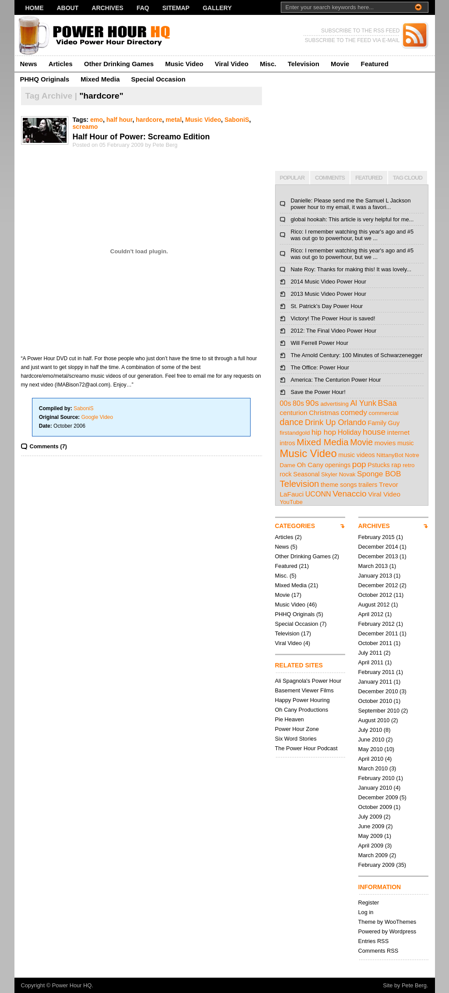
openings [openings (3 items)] (338, 464)
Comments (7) (48, 446)
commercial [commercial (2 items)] (384, 413)
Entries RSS (373, 941)
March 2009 (373, 855)
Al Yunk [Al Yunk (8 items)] (363, 403)
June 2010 (371, 739)
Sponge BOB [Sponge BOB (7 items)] (379, 473)
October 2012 (375, 595)
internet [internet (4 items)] (398, 432)
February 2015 (376, 537)
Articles (61, 63)
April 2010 (371, 758)
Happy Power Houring (302, 700)
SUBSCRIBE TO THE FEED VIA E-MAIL (352, 40)
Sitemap (175, 7)
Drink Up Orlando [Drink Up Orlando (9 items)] (335, 422)
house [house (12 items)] (374, 431)
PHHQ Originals (45, 79)
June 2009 (371, 826)
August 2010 (374, 720)
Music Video (184, 63)
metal (174, 119)
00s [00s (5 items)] (285, 403)
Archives (107, 7)
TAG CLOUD (407, 177)
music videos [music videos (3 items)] (356, 454)
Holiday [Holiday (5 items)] (349, 432)
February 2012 (376, 624)
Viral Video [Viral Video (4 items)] (384, 494)
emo (96, 119)
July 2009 (370, 816)
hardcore (149, 119)
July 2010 (370, 730)
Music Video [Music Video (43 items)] (308, 453)
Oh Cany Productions (302, 709)
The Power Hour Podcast (306, 748)
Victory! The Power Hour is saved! (333, 318)
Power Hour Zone (297, 729)
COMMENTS (330, 177)
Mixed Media (100, 79)
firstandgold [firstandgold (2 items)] (295, 432)
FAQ (143, 7)
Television (303, 63)
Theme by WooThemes (387, 922)
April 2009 (371, 845)
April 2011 (371, 662)
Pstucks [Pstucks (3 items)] (379, 464)
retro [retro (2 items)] (408, 465)
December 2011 (378, 633)
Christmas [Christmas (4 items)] (324, 412)
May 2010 (370, 749)
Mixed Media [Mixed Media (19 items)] (322, 442)
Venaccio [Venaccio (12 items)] (349, 493)
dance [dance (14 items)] (292, 422)
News (28, 63)
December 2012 (378, 585)
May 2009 (370, 836)
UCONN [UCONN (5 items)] (318, 494)
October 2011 (375, 643)
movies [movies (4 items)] (385, 443)
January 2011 (375, 681)
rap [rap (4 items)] (396, 464)
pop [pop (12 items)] (359, 464)
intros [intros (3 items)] (287, 443)
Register (368, 902)
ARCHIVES (374, 525)
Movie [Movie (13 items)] (361, 442)
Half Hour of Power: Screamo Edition (141, 136)
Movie (340, 63)
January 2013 (375, 575)
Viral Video (231, 63)
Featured (374, 63)
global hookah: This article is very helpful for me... (352, 219)
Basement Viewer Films (304, 690)
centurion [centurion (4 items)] (294, 412)
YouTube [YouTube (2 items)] (291, 502)
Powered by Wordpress (387, 931)
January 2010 (375, 787)
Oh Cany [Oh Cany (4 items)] (310, 464)
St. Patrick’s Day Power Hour (327, 306)
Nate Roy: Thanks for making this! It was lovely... (351, 269)
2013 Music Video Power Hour (329, 294)
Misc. (268, 63)
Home (34, 7)
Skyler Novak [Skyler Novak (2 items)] (338, 474)
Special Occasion (158, 79)
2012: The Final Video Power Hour (334, 330)
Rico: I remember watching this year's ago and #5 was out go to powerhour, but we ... (352, 234)
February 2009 (376, 865)
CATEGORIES (295, 525)
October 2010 (375, 701)
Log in (366, 912)
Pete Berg (414, 985)
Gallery (217, 7)
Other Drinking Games (119, 63)
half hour (119, 119)
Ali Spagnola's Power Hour (308, 680)
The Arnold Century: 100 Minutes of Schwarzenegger (357, 355)
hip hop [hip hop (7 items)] (323, 432)
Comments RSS (378, 950)
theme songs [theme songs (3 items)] (339, 484)
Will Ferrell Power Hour (320, 343)
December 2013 (378, 556)
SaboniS (236, 119)
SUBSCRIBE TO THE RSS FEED (360, 31)
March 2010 (373, 768)
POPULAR (292, 177)
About (68, 7)
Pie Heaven (289, 719)
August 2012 (374, 604)
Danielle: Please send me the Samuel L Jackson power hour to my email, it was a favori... (351, 203)
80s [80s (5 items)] (298, 403)
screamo (85, 126)
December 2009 (378, 797)
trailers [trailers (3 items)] (367, 484)
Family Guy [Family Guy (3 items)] (384, 422)
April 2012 (371, 614)
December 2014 (378, 546)
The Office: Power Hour (320, 367)
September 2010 (379, 710)
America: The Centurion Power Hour (336, 379)
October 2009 (375, 807)
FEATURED (368, 177)
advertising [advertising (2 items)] (334, 404)
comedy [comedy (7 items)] (354, 412)
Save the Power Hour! (318, 392)
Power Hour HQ (72, 985)
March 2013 (373, 566)
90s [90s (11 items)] (312, 403)
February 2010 (376, 778)
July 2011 (370, 652)
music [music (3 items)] (405, 443)
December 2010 (378, 691)
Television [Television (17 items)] (299, 484)
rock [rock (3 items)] (286, 474)
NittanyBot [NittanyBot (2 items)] (389, 455)
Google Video (97, 417)
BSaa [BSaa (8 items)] (387, 403)
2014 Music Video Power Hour (329, 281)
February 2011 (376, 672)
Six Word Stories (296, 738)
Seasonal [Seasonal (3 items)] (306, 474)
